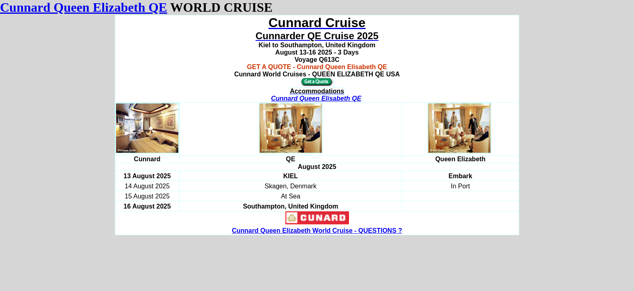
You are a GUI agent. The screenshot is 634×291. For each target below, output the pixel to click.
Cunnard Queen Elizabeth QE (83, 7)
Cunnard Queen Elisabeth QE (316, 98)
